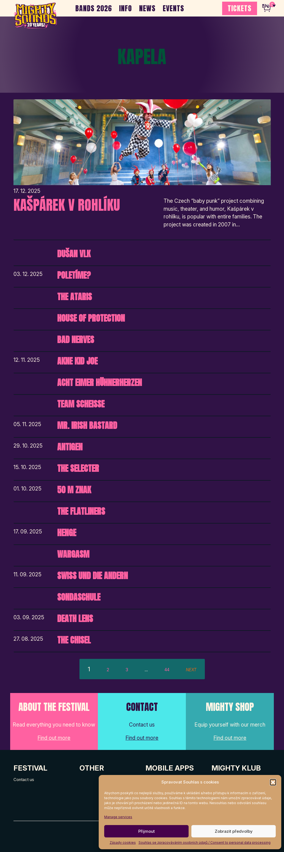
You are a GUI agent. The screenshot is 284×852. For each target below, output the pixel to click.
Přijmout (146, 831)
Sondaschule (78, 597)
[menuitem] (268, 5)
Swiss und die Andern (92, 575)
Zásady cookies (123, 842)
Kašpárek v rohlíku (66, 204)
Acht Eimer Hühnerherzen (99, 382)
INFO (125, 8)
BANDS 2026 (93, 8)
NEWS (147, 8)
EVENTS (173, 8)
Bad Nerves (75, 339)
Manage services (118, 817)
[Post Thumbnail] (142, 142)
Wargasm (73, 554)
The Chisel (74, 640)
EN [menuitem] (265, 5)
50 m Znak (74, 490)
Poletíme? (74, 275)
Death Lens (75, 618)
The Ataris (74, 297)
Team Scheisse (80, 404)
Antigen (69, 447)
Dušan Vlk (73, 254)
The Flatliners (81, 511)
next (191, 669)
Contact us (23, 779)
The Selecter (78, 468)
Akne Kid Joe (77, 361)
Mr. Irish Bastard (87, 425)
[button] (273, 782)
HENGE (66, 533)
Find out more (53, 738)
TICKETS (240, 8)
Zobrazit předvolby (234, 831)
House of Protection (91, 318)
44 (166, 669)
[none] (268, 5)
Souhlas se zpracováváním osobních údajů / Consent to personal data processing (205, 842)
